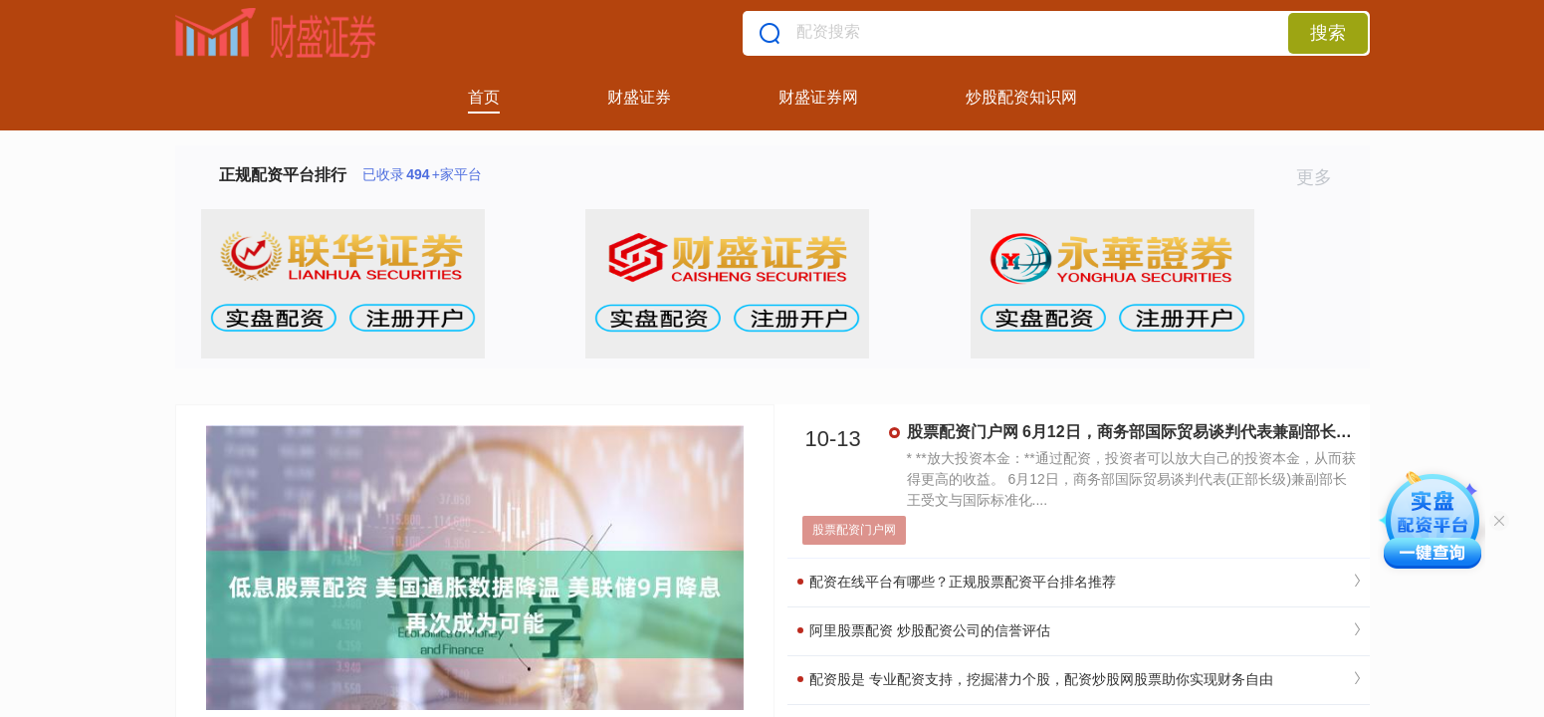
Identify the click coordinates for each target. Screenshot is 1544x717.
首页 (484, 97)
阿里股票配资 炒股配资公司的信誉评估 (924, 630)
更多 (1322, 177)
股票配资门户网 (854, 530)
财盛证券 (639, 97)
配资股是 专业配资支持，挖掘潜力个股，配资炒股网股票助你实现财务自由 (1035, 679)
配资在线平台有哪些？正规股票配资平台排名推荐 (957, 582)
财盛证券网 (818, 97)
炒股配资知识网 (1021, 97)
